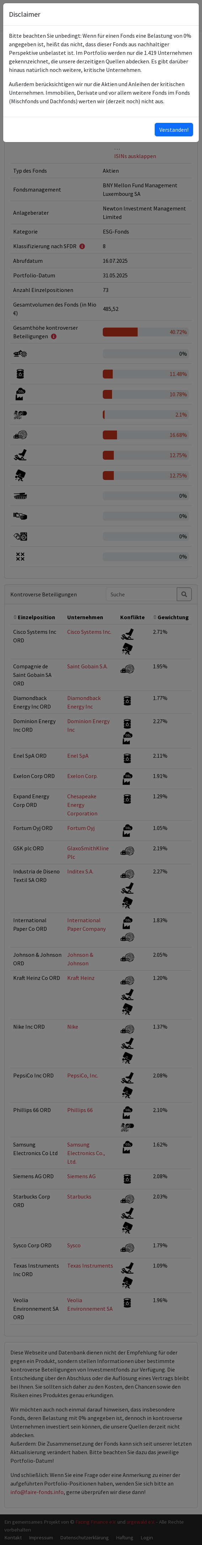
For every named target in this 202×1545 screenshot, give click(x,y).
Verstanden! (173, 129)
